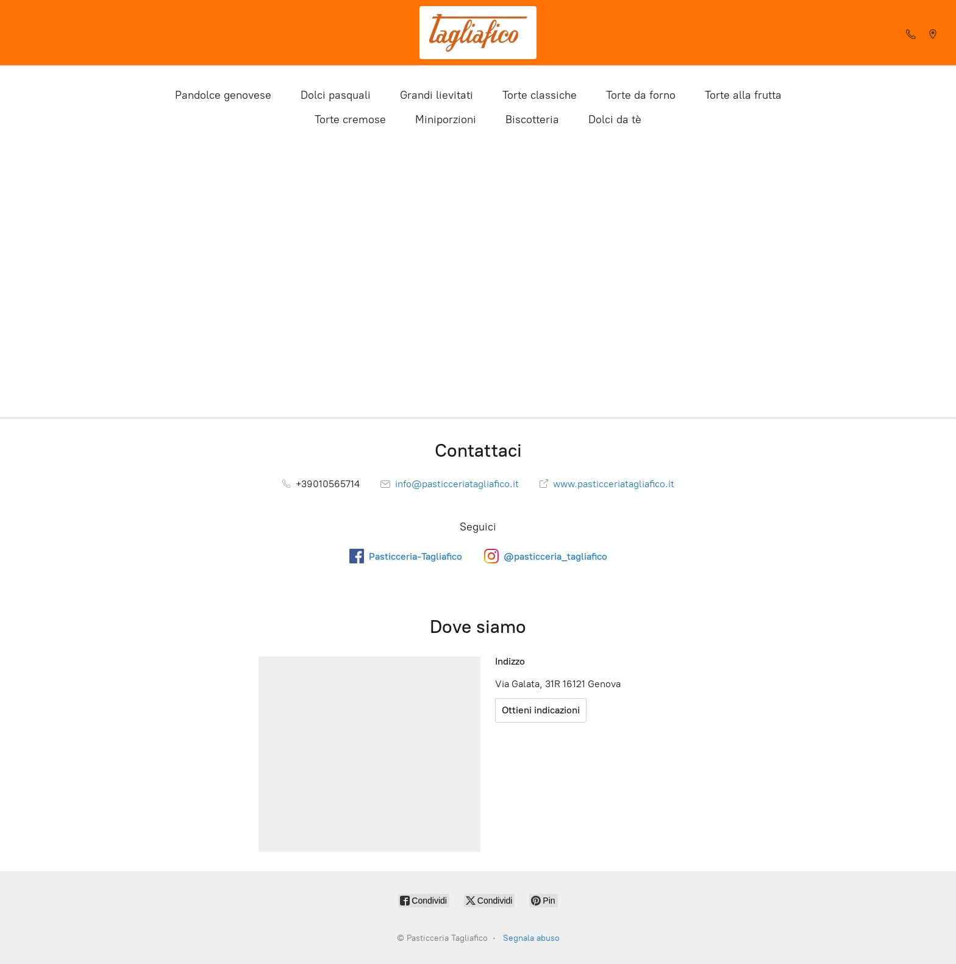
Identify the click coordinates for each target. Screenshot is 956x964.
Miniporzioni (445, 119)
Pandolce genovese (223, 95)
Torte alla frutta (743, 95)
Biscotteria (532, 119)
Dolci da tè (614, 119)
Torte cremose (350, 119)
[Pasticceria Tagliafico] (478, 32)
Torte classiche (539, 95)
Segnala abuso (531, 938)
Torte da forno (641, 95)
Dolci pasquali (336, 95)
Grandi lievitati (436, 95)
